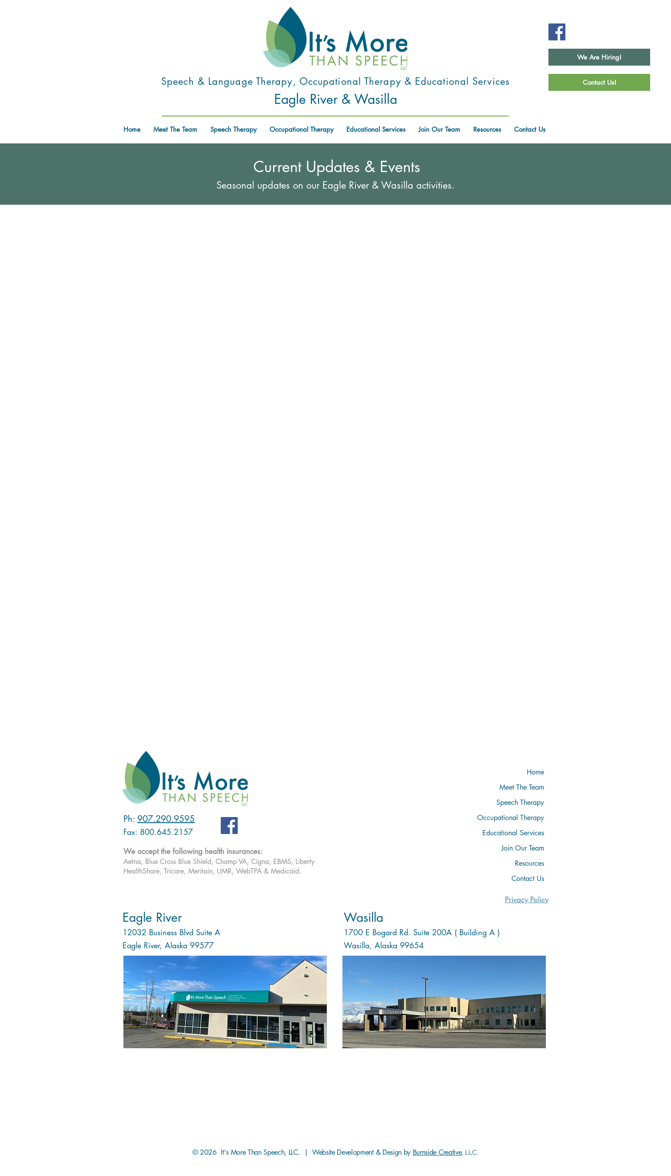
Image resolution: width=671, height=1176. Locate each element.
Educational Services (513, 832)
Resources (529, 863)
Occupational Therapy (510, 817)
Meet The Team (521, 787)
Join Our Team (523, 848)
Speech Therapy (520, 802)
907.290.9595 (166, 818)
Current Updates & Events (336, 166)
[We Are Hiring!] (599, 57)
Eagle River (152, 917)
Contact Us (528, 878)
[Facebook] (556, 31)
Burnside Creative (437, 1152)
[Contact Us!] (599, 82)
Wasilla (363, 917)
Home (535, 772)
